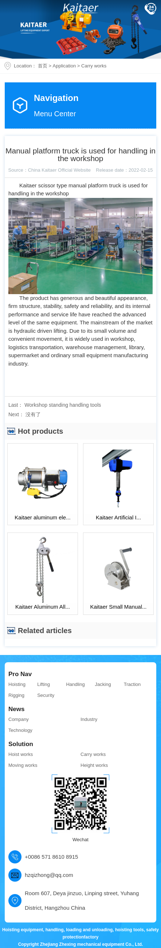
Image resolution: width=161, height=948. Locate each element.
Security (45, 695)
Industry (88, 719)
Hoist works (20, 754)
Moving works (22, 765)
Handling (75, 684)
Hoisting (16, 684)
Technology (20, 730)
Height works (94, 765)
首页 (42, 66)
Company (18, 719)
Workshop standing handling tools (62, 405)
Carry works (93, 66)
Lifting (43, 684)
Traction (132, 684)
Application (64, 66)
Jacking (103, 684)
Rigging (16, 695)
